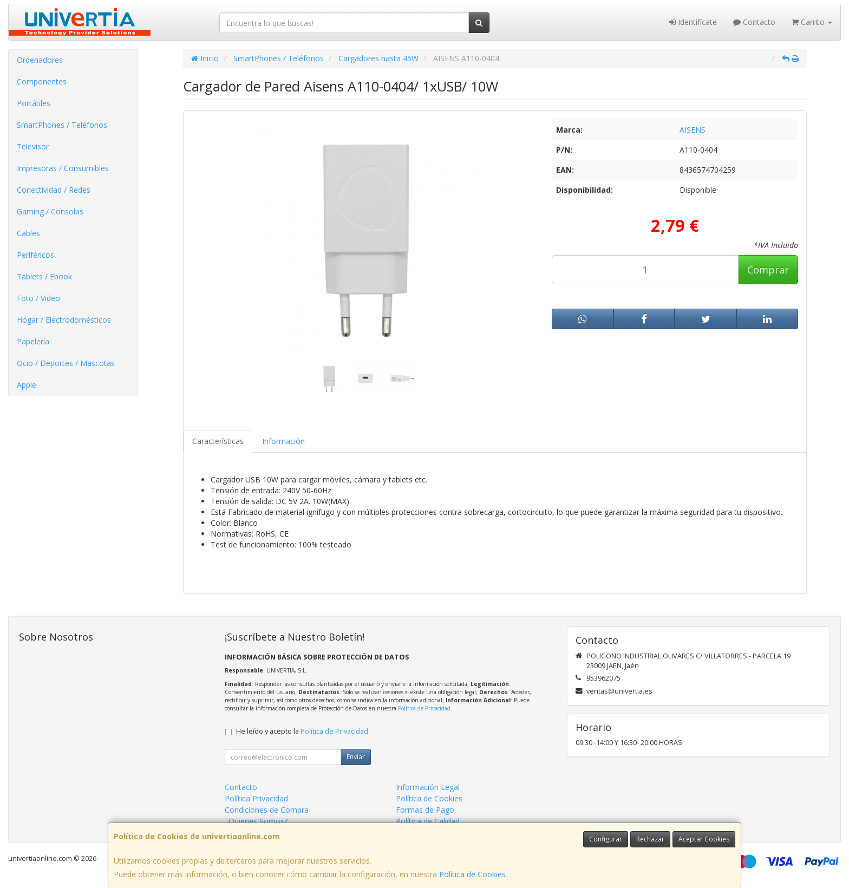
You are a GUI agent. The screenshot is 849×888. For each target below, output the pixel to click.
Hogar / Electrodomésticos (64, 320)
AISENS (693, 130)
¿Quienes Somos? (256, 821)
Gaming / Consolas (50, 211)
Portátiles (33, 103)
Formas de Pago (425, 810)
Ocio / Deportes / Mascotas (66, 363)
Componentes (42, 81)
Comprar (768, 269)
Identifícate (693, 22)
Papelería (33, 341)
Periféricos (35, 255)
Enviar (356, 756)
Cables (28, 233)
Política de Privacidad (424, 708)
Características (218, 441)
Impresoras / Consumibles (63, 168)
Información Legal (428, 787)
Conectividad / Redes (53, 190)
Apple (26, 385)
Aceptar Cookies (703, 839)
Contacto (754, 22)
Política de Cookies (472, 874)
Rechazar (650, 839)
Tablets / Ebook (44, 276)
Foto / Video (38, 298)
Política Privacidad (256, 798)
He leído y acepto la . (303, 731)
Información (283, 441)
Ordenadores (40, 60)
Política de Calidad (428, 821)
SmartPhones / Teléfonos (62, 125)
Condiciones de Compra (267, 810)
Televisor (33, 146)
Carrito (812, 22)
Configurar (605, 839)
